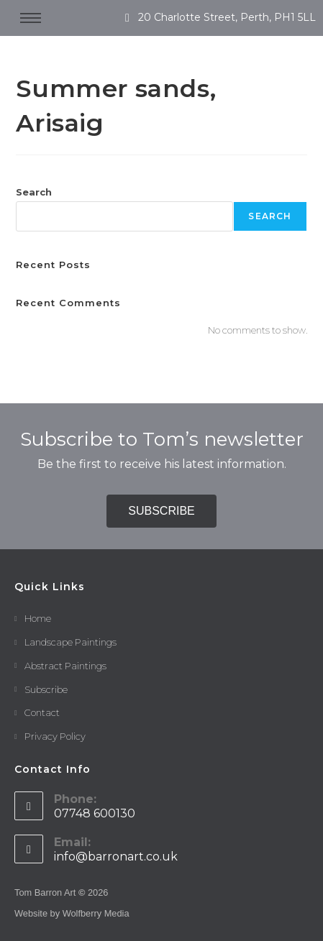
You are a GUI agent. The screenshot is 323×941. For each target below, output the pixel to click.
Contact (42, 712)
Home (37, 618)
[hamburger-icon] (30, 18)
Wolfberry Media (96, 913)
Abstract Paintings (65, 665)
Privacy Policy (55, 736)
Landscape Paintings (70, 642)
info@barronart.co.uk (116, 856)
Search (34, 192)
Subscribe (46, 689)
